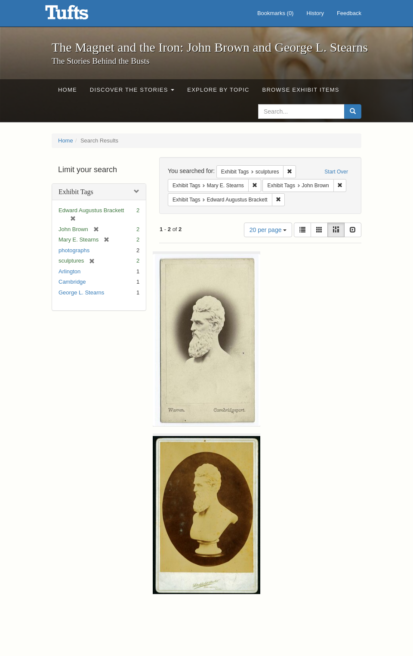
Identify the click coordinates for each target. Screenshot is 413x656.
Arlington (69, 271)
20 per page (268, 229)
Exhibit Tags (76, 191)
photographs (74, 250)
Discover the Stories (132, 90)
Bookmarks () (275, 13)
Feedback (349, 13)
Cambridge (72, 281)
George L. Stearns (81, 292)
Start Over (336, 172)
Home (67, 90)
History (315, 13)
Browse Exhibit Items (300, 90)
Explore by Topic (218, 90)
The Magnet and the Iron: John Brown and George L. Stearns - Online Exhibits (77, 15)
